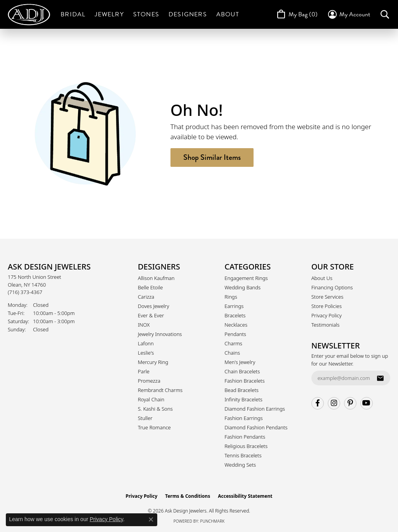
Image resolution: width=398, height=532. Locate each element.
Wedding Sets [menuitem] (240, 464)
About (227, 14)
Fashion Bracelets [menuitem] (244, 380)
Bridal (73, 14)
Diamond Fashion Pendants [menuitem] (255, 427)
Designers (188, 14)
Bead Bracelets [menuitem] (241, 390)
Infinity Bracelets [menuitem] (243, 399)
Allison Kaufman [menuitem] (156, 278)
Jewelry (109, 14)
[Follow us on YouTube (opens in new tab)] (366, 403)
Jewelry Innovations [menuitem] (160, 334)
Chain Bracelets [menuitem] (242, 371)
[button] (348, 14)
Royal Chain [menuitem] (151, 399)
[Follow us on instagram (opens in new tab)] (334, 403)
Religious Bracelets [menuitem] (246, 446)
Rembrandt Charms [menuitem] (160, 390)
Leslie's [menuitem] (146, 352)
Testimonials (325, 324)
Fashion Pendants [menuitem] (244, 436)
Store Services (327, 296)
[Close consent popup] (151, 519)
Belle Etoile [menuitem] (150, 287)
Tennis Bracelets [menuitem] (242, 455)
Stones (146, 14)
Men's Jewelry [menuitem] (239, 362)
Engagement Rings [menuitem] (246, 278)
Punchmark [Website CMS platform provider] (212, 521)
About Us (321, 278)
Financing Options (332, 287)
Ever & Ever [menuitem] (151, 315)
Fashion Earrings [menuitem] (243, 418)
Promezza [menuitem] (149, 380)
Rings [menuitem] (230, 296)
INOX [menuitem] (143, 324)
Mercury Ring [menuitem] (153, 362)
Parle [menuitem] (143, 371)
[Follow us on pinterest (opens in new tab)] (350, 403)
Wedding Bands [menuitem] (242, 287)
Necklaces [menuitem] (235, 324)
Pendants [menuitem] (235, 334)
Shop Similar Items (212, 157)
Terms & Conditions (187, 496)
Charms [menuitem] (233, 343)
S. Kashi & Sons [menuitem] (155, 408)
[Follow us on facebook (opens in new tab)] (317, 403)
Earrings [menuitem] (233, 306)
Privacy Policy (326, 315)
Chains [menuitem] (232, 352)
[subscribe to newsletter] (380, 378)
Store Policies (326, 306)
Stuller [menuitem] (145, 418)
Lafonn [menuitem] (146, 343)
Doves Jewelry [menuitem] (153, 306)
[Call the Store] (25, 292)
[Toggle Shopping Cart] (296, 14)
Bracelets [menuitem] (234, 315)
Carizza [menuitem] (146, 296)
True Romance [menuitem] (154, 427)
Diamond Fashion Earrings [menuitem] (254, 408)
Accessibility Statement (245, 496)
